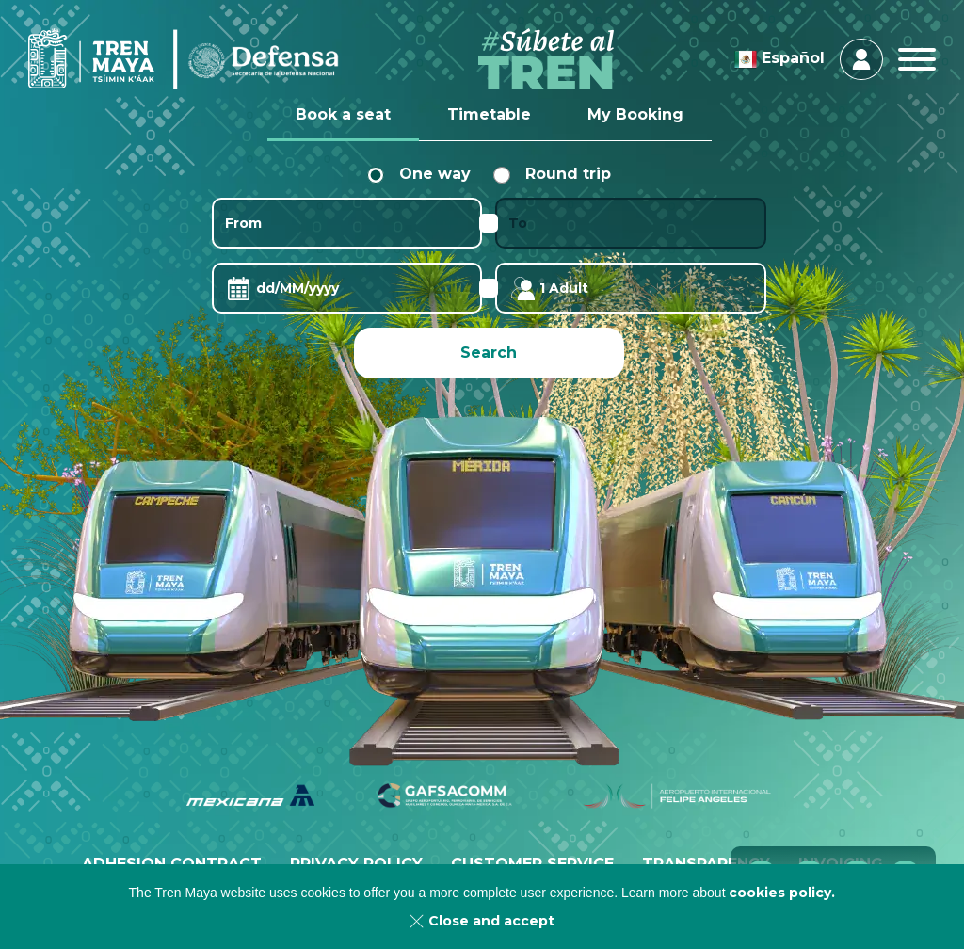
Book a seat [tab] (343, 114)
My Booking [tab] (635, 114)
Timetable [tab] (489, 114)
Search (488, 353)
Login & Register (861, 59)
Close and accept (491, 920)
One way (419, 174)
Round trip (552, 174)
